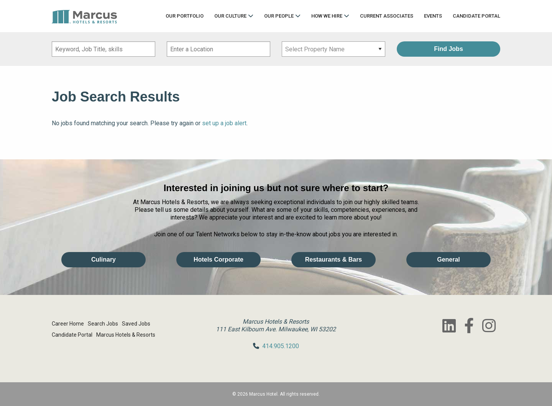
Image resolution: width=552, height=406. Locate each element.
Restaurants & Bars (333, 259)
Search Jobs (103, 324)
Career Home (68, 324)
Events (433, 16)
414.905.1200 (280, 346)
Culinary (103, 259)
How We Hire (326, 16)
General (448, 259)
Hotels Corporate (218, 259)
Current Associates (386, 16)
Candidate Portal (476, 16)
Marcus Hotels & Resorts (125, 335)
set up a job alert (224, 123)
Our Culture (230, 16)
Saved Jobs (136, 324)
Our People (279, 16)
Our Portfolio (185, 16)
